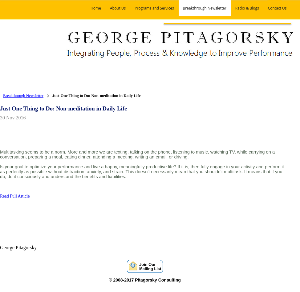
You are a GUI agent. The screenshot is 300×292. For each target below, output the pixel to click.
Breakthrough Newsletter (23, 95)
